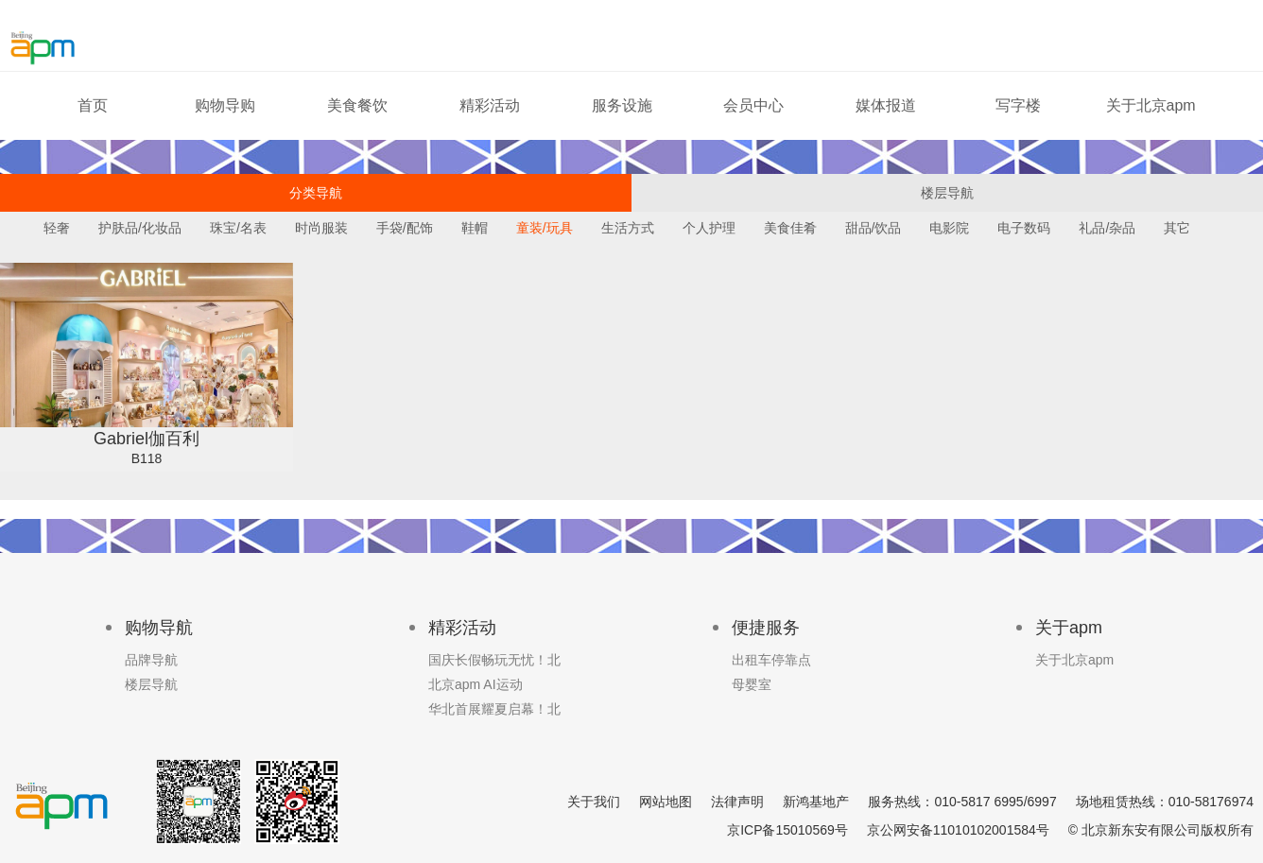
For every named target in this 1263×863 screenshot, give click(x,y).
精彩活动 (489, 105)
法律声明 (737, 801)
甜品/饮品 (873, 227)
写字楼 (1018, 105)
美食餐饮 (357, 105)
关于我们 (593, 801)
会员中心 (753, 105)
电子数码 (1023, 227)
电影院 (949, 227)
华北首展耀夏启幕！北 (494, 708)
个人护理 (709, 227)
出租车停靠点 (771, 659)
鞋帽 (474, 227)
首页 (93, 105)
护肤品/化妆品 (140, 227)
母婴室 (751, 684)
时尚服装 (321, 227)
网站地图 (665, 801)
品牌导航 (151, 659)
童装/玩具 (544, 227)
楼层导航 (947, 192)
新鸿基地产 (816, 801)
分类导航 (315, 192)
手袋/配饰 (404, 227)
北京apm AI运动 (475, 684)
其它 (1177, 227)
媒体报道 (886, 105)
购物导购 (225, 105)
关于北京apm (1151, 105)
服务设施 (622, 105)
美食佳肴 (790, 227)
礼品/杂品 (1107, 227)
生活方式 (627, 227)
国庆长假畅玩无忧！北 (494, 659)
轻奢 (56, 227)
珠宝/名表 (238, 227)
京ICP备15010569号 (787, 829)
